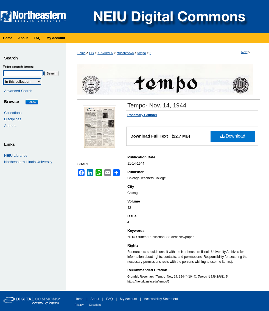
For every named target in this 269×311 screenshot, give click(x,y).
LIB (91, 53)
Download (232, 136)
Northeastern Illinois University (28, 162)
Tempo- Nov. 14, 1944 (156, 105)
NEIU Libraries (15, 155)
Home (81, 53)
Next (244, 52)
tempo (142, 53)
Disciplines (12, 119)
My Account (128, 299)
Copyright (95, 304)
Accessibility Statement (161, 299)
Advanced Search (18, 91)
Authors (10, 126)
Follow (31, 102)
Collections (13, 113)
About (95, 299)
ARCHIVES (105, 53)
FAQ (109, 299)
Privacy (79, 304)
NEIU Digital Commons (169, 16)
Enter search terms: (18, 67)
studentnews (125, 53)
